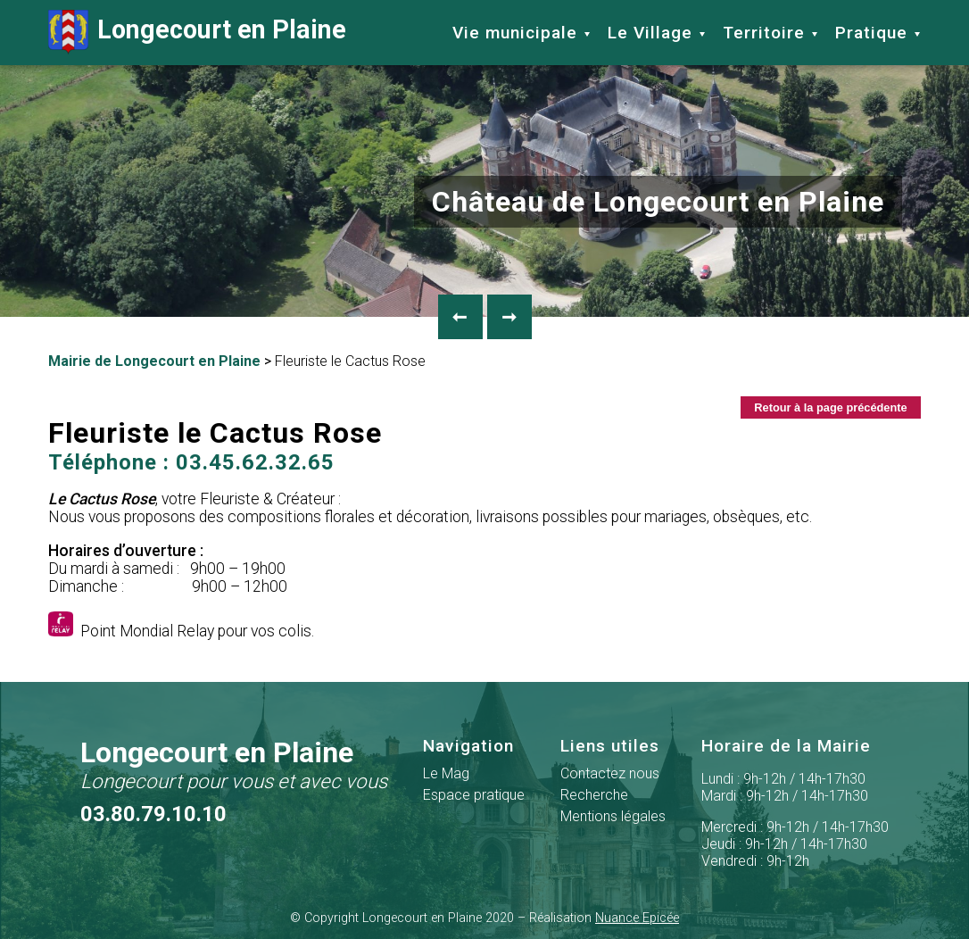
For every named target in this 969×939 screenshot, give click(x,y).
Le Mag (446, 773)
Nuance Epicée (637, 918)
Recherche (594, 794)
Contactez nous (609, 773)
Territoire (764, 32)
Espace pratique (474, 794)
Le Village (650, 32)
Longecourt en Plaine (197, 32)
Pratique (871, 32)
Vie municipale (514, 32)
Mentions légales (613, 816)
